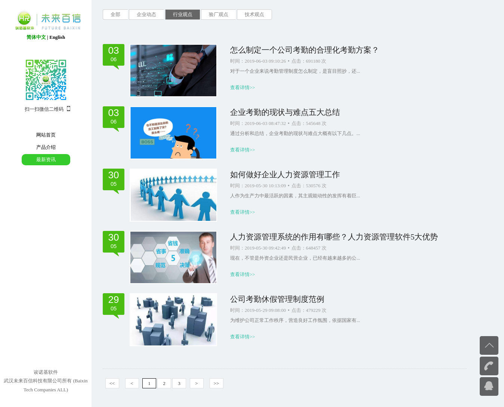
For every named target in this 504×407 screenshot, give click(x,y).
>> (216, 383)
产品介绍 (46, 147)
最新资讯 (46, 159)
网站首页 (46, 135)
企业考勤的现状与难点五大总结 (285, 112)
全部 (115, 14)
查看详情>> (242, 87)
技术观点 (254, 14)
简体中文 (36, 37)
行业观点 (182, 14)
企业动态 (146, 14)
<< (112, 383)
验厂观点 (218, 14)
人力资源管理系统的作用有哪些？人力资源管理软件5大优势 (334, 236)
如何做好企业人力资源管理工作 (285, 174)
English (57, 37)
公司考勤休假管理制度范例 (277, 299)
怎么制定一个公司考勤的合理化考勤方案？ (304, 50)
